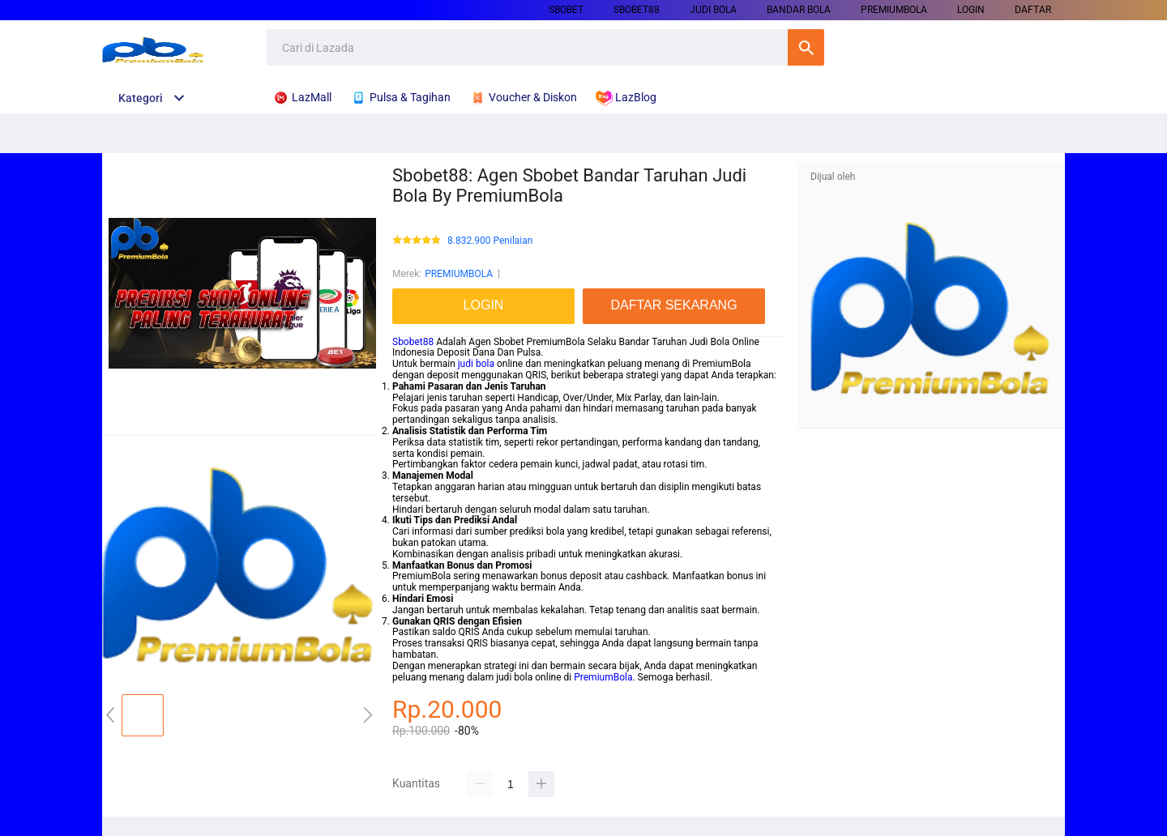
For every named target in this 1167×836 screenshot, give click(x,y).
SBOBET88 (636, 9)
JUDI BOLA (713, 9)
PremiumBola (603, 677)
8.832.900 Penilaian (489, 241)
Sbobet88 (413, 342)
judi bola (476, 363)
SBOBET (566, 9)
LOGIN (971, 9)
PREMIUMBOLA (894, 9)
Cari (806, 47)
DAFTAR (1033, 9)
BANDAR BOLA (799, 9)
